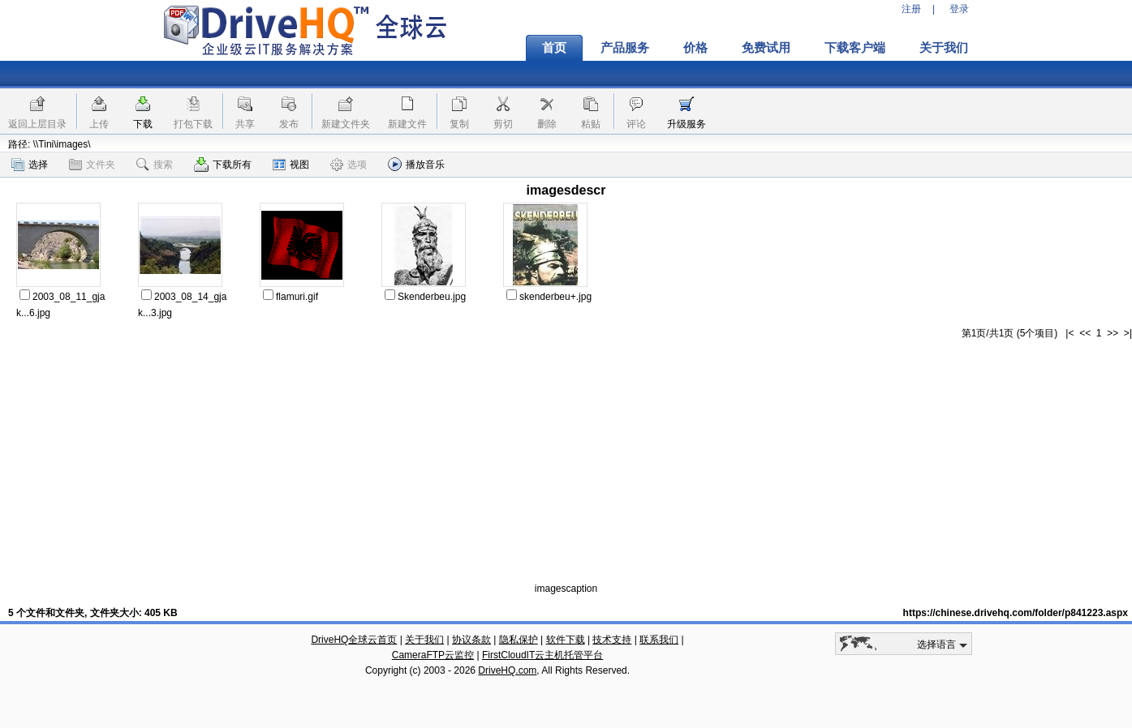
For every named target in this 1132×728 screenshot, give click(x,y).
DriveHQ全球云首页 (354, 639)
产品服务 (624, 47)
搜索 (154, 164)
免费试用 (766, 47)
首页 (554, 47)
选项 (348, 164)
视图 (291, 164)
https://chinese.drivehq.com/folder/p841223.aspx (1015, 613)
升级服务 (686, 124)
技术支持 (611, 639)
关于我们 (943, 47)
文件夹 (92, 164)
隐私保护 (518, 639)
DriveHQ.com (507, 670)
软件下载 (565, 639)
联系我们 (658, 639)
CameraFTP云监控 (433, 655)
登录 (959, 9)
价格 (695, 47)
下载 (143, 124)
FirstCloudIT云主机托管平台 (542, 655)
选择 (29, 164)
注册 (911, 9)
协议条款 (471, 639)
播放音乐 (416, 164)
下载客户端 (854, 47)
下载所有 (223, 164)
